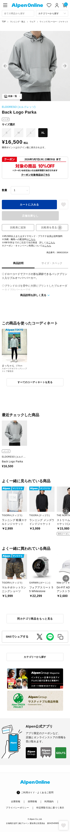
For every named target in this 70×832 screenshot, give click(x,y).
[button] (5, 66)
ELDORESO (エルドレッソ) (18, 106)
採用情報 (32, 801)
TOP (4, 22)
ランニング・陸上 (17, 22)
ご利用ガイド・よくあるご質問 (37, 792)
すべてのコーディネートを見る (35, 382)
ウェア (32, 22)
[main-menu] (5, 5)
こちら (32, 239)
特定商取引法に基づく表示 (50, 807)
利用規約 (49, 801)
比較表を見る (51, 227)
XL (43, 132)
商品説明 (18, 263)
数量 (4, 190)
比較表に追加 (18, 227)
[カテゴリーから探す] (52, 13)
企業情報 (15, 801)
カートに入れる (29, 204)
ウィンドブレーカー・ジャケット (54, 22)
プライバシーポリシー (17, 807)
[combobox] (18, 13)
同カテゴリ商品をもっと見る (35, 618)
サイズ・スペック (51, 263)
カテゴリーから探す (35, 657)
